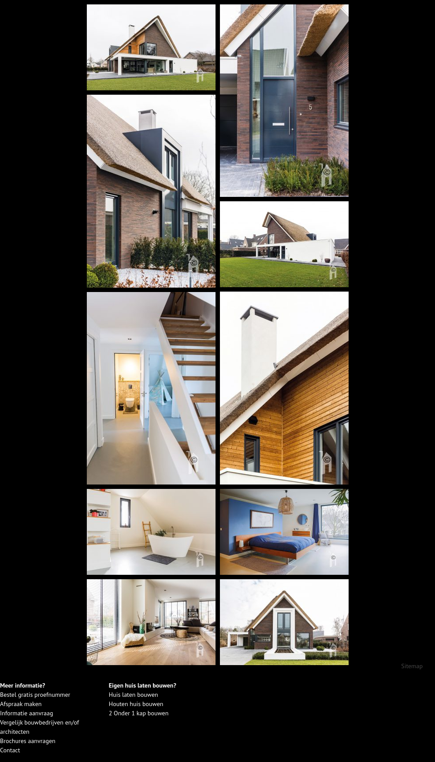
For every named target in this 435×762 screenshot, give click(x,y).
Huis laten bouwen (133, 695)
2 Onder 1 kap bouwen (139, 713)
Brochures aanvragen (28, 741)
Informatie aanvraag (26, 713)
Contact (10, 750)
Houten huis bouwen (136, 704)
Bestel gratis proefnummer (35, 695)
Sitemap (412, 666)
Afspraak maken (20, 704)
